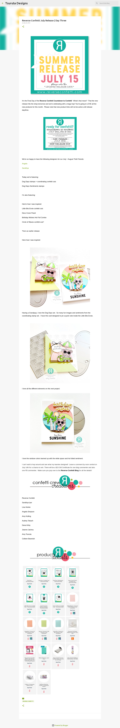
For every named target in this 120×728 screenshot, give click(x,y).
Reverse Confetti (28, 701)
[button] (23, 26)
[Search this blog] (108, 3)
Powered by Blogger (60, 725)
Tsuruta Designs (16, 3)
